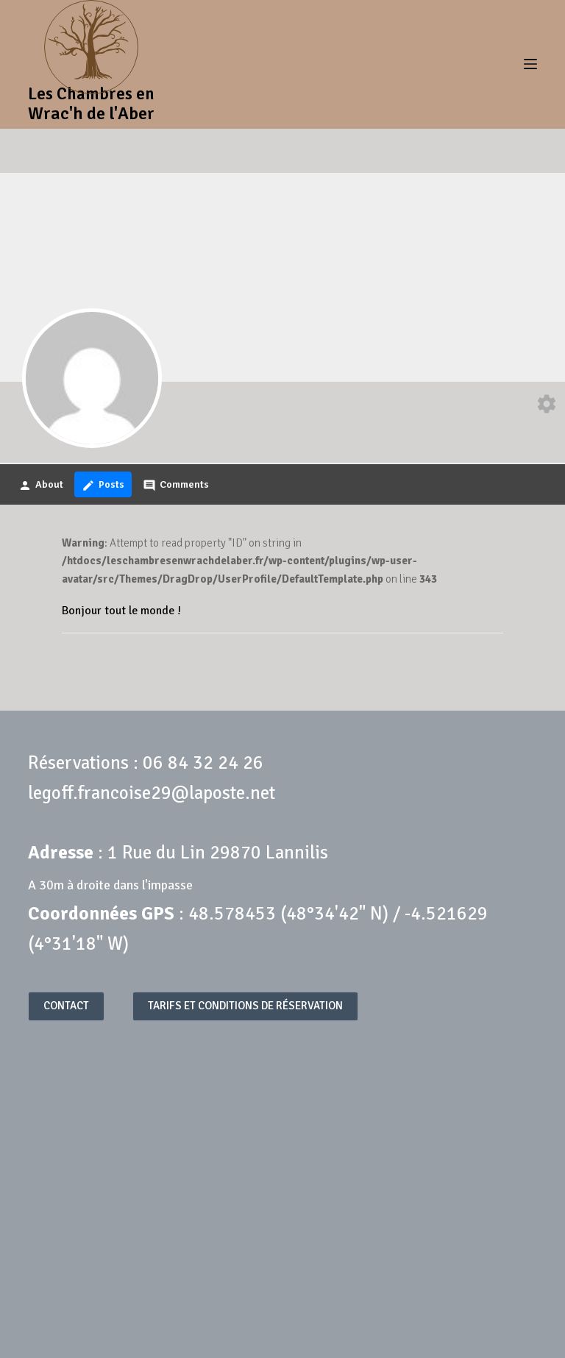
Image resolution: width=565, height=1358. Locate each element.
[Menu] (530, 64)
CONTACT (66, 1005)
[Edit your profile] (547, 406)
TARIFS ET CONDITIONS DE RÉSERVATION (245, 1005)
